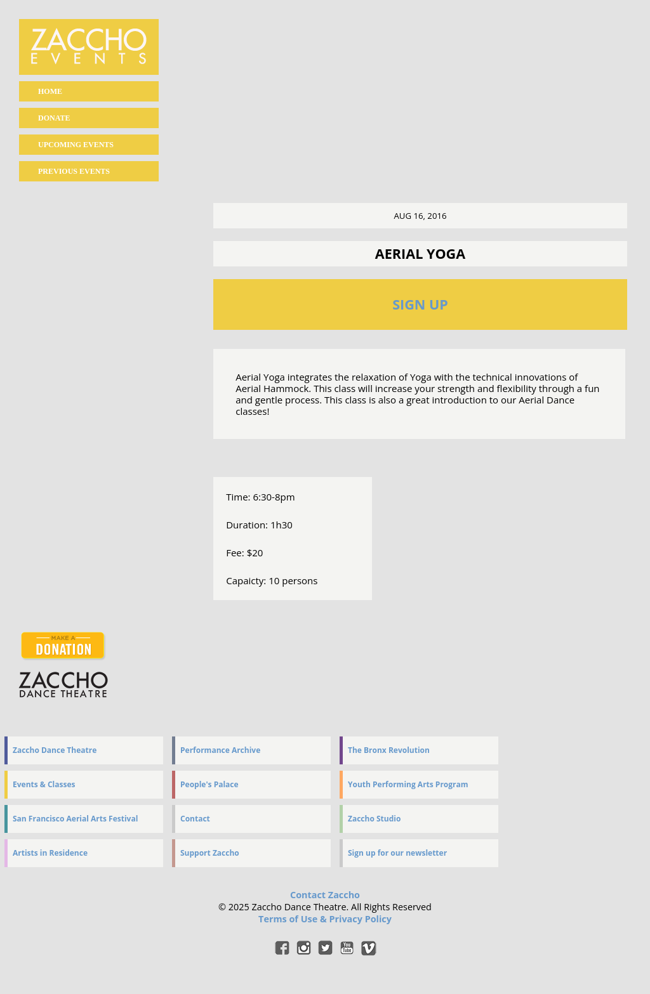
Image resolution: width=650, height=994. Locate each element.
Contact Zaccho (325, 895)
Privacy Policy (360, 919)
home (50, 91)
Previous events (74, 171)
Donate (54, 118)
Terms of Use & (293, 919)
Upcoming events (76, 144)
